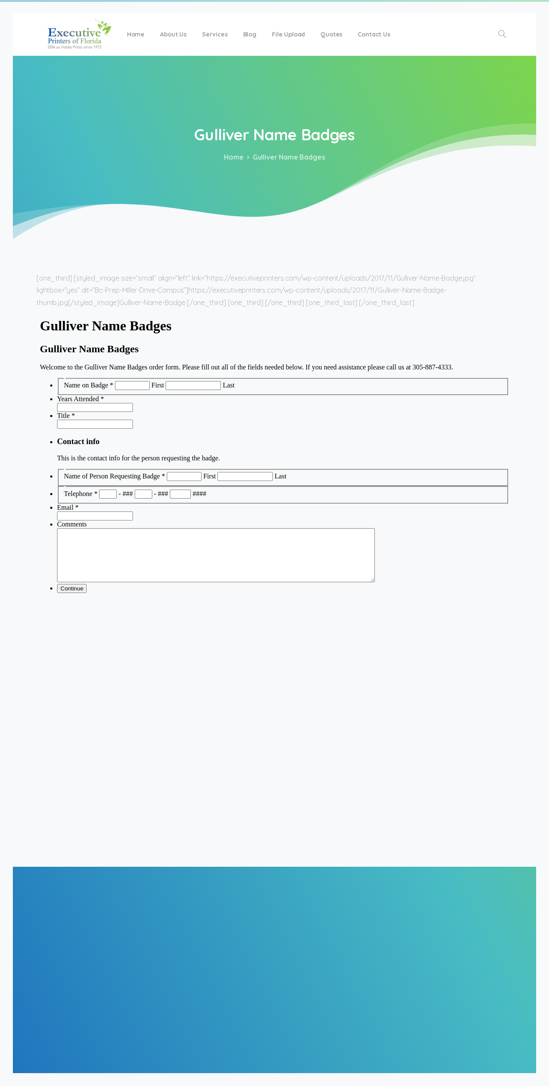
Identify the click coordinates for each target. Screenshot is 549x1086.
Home (231, 157)
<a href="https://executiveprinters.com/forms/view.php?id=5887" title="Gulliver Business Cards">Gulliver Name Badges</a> (274, 586)
